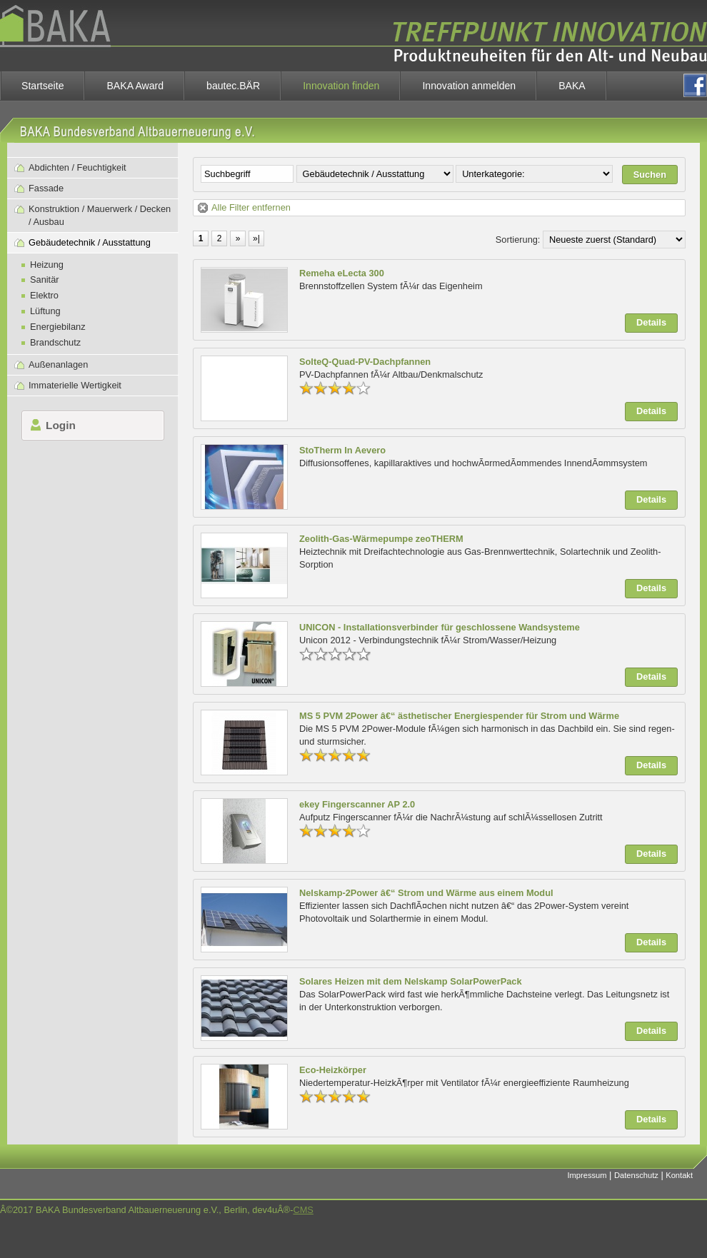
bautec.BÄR (233, 85)
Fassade (46, 188)
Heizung (47, 264)
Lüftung (45, 311)
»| (256, 238)
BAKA (572, 85)
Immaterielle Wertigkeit (75, 385)
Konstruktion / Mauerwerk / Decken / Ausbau (100, 215)
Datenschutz (636, 1175)
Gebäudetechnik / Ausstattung (90, 242)
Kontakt (679, 1175)
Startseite (42, 85)
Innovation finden (341, 85)
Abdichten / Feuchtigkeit (77, 167)
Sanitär (44, 279)
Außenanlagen (58, 364)
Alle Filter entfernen (251, 207)
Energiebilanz (58, 326)
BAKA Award (135, 85)
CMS (303, 1209)
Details (651, 322)
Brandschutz (55, 342)
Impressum (587, 1175)
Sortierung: (518, 239)
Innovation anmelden (469, 85)
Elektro (44, 295)
